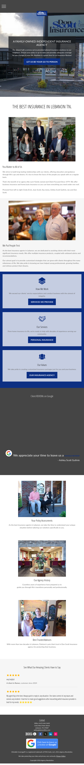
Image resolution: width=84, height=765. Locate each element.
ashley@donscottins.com (42, 730)
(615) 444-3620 (44, 723)
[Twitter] (45, 734)
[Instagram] (55, 734)
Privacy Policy (61, 756)
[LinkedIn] (50, 734)
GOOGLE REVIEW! (72, 456)
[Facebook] (40, 734)
